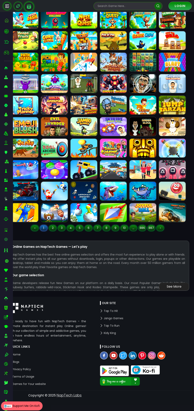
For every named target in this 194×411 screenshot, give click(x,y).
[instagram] (157, 369)
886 (147, 235)
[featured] (8, 41)
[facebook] (109, 369)
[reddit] (166, 369)
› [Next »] (165, 235)
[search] (157, 6)
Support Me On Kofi (22, 406)
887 (156, 235)
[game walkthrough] (28, 6)
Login (180, 6)
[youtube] (118, 369)
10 (129, 235)
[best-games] (8, 31)
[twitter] (128, 369)
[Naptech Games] (18, 6)
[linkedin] (138, 369)
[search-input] (125, 6)
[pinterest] (147, 369)
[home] (8, 20)
